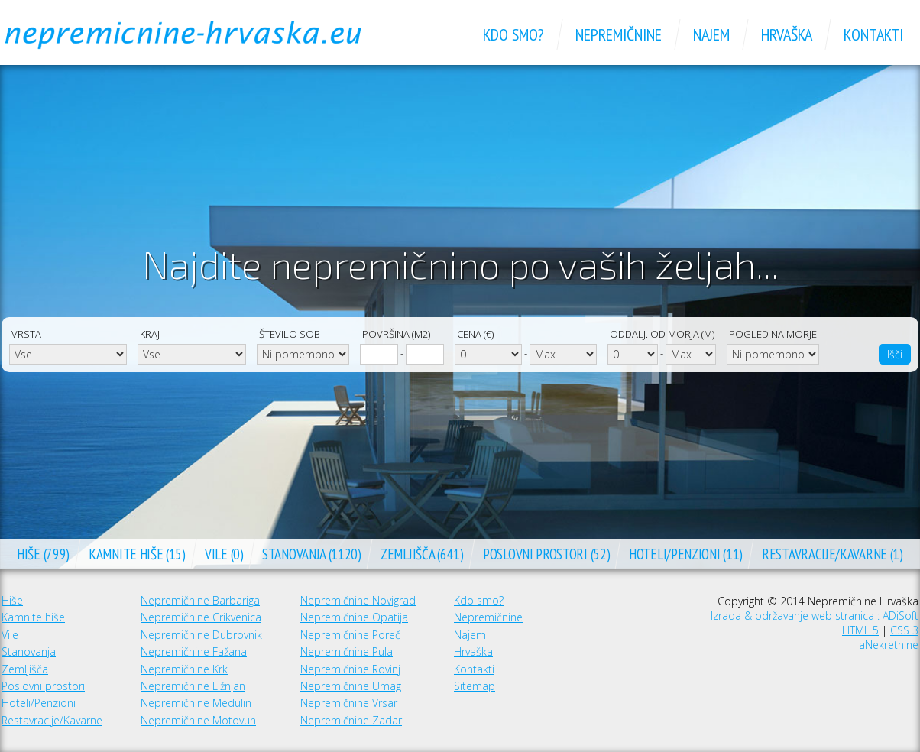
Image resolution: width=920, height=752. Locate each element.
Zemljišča (25, 669)
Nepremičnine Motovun (198, 720)
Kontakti (474, 669)
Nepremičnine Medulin (196, 702)
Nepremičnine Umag (350, 686)
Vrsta (26, 334)
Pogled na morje (773, 334)
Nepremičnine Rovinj (350, 669)
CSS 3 (904, 630)
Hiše (12, 600)
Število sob (289, 334)
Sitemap (474, 686)
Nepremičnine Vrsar (348, 702)
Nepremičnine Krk (184, 669)
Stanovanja (29, 651)
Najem (470, 634)
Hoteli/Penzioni (39, 702)
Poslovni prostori (43, 686)
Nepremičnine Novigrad (358, 600)
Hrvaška (473, 651)
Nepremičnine (488, 617)
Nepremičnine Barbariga (200, 600)
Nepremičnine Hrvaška (200, 34)
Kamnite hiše (33, 617)
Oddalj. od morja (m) (662, 334)
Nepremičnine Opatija (354, 617)
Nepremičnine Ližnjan (193, 686)
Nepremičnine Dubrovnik (201, 634)
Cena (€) (475, 334)
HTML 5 (860, 630)
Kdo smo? (479, 600)
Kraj (150, 334)
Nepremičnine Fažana (194, 651)
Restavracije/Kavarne (52, 720)
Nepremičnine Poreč (350, 634)
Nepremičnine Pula (346, 651)
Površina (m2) (396, 334)
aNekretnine (888, 644)
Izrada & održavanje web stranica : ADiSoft (814, 615)
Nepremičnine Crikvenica (201, 617)
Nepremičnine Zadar (351, 720)
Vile (10, 634)
